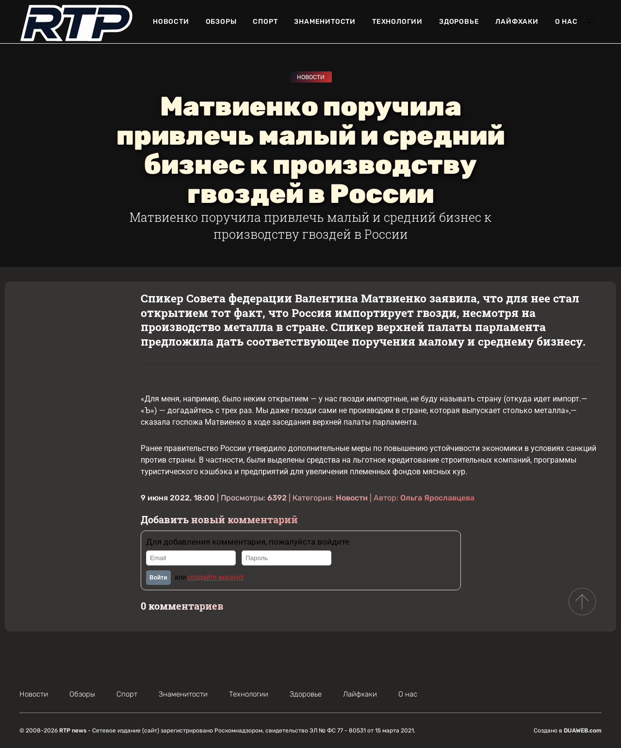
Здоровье (459, 21)
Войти (158, 577)
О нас (566, 21)
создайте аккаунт (216, 577)
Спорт (265, 21)
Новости (171, 21)
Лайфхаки (516, 21)
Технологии (397, 21)
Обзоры (221, 21)
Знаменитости (325, 21)
